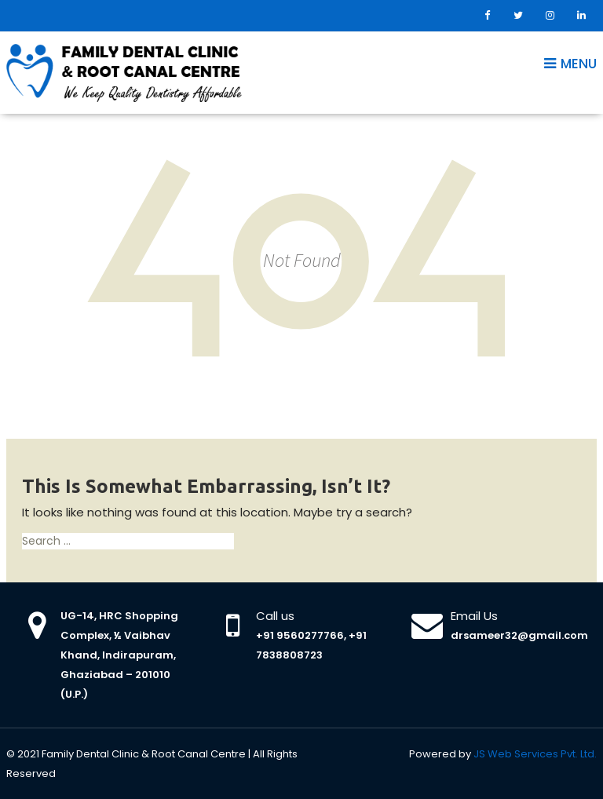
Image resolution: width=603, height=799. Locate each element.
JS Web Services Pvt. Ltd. (535, 753)
